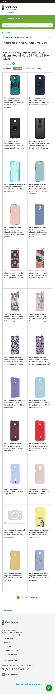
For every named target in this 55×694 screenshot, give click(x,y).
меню (4, 2)
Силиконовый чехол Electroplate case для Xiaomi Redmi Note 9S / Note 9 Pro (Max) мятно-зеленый (38, 188)
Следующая (33, 597)
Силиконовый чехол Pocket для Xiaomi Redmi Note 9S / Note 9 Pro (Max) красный (39, 447)
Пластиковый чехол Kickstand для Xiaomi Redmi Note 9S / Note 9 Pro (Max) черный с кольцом (14, 144)
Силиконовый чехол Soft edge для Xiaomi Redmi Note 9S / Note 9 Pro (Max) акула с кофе (39, 533)
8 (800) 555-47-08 (15, 668)
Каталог (6, 32)
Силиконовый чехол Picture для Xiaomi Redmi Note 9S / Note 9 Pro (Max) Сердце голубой (39, 403)
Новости (7, 642)
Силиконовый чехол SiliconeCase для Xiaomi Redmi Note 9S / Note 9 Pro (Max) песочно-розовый (39, 490)
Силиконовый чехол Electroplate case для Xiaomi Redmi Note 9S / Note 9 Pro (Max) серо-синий (38, 232)
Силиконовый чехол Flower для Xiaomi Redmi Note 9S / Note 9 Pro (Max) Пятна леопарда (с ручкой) (39, 360)
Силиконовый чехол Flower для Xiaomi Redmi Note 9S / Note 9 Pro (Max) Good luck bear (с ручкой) (14, 274)
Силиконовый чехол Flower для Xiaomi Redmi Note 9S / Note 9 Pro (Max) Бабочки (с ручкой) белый (14, 317)
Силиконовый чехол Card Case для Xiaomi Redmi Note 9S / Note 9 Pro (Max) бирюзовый (14, 187)
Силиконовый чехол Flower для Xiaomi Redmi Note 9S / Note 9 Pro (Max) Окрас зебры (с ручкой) (14, 360)
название (17, 68)
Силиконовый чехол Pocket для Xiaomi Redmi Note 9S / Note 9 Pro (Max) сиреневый (14, 490)
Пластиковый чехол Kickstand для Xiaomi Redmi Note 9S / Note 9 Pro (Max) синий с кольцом (39, 101)
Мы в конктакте (10, 674)
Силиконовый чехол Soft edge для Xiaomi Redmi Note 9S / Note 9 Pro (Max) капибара (39, 576)
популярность (28, 68)
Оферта (48, 684)
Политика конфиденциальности (29, 684)
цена (38, 68)
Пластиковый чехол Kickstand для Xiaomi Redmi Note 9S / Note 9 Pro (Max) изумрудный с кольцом (14, 102)
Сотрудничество (10, 660)
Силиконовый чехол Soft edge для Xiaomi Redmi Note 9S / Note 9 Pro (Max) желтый (14, 576)
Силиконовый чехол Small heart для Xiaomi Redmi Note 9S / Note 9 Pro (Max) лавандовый (14, 533)
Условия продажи (11, 650)
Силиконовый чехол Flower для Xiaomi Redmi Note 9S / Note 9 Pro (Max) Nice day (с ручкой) (39, 274)
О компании (8, 638)
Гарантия (7, 646)
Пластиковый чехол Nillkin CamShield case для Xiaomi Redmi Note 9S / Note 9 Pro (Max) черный (39, 144)
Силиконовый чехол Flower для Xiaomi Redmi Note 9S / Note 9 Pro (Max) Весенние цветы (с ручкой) (39, 317)
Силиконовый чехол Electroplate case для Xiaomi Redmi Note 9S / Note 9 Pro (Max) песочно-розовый (14, 232)
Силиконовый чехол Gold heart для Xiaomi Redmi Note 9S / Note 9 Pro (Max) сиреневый (14, 403)
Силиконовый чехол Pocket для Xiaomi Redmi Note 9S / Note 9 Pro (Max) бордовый (14, 447)
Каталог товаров (13, 18)
